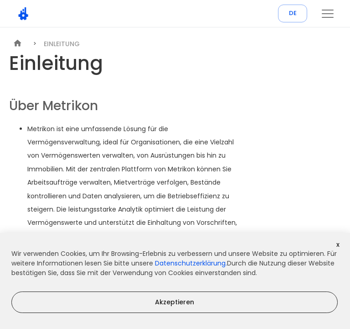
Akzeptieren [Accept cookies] (174, 302)
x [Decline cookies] (338, 244)
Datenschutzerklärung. (191, 263)
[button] (328, 14)
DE (292, 13)
